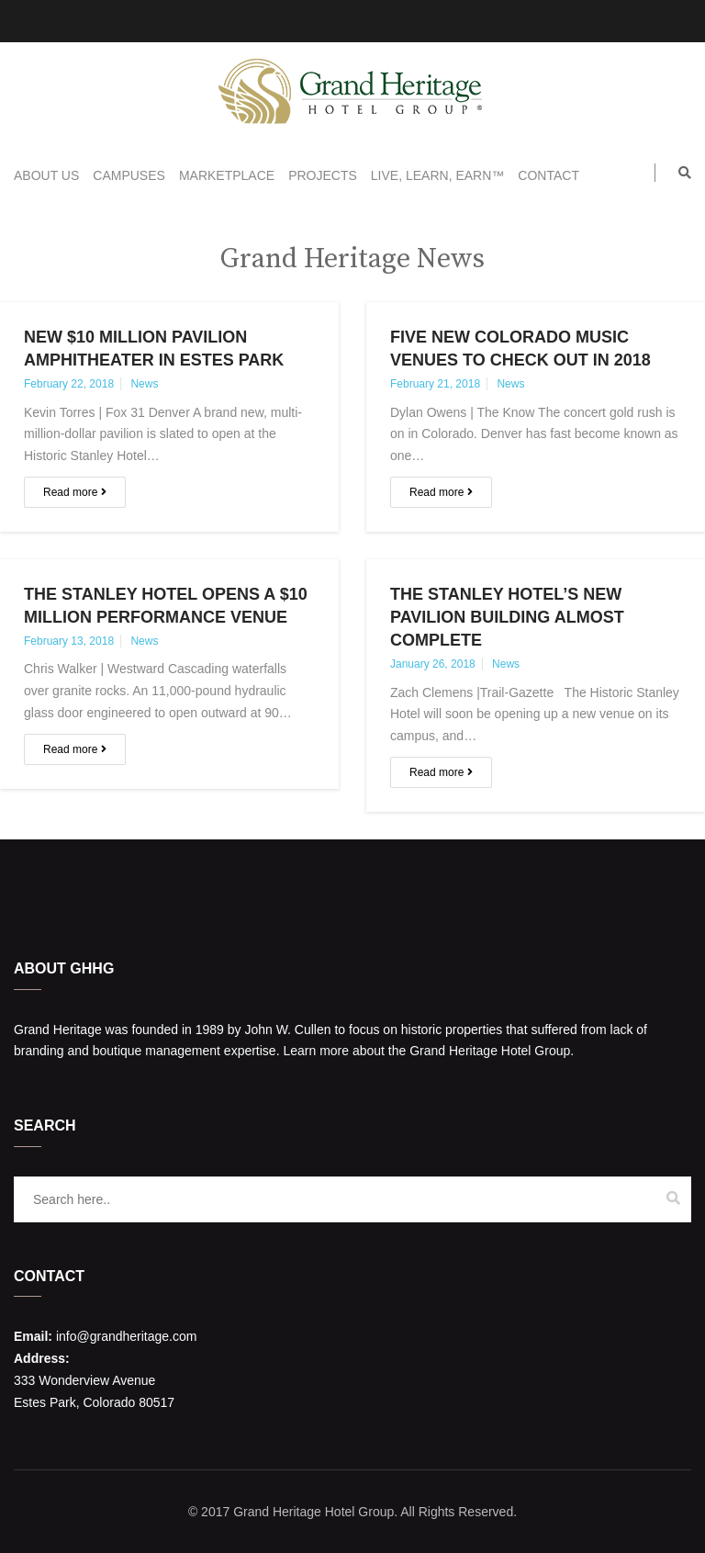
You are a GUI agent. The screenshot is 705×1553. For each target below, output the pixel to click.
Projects (322, 175)
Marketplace (226, 175)
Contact (548, 175)
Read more (74, 492)
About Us (46, 175)
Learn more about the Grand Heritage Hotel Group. (428, 1050)
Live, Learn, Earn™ (438, 175)
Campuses (129, 175)
